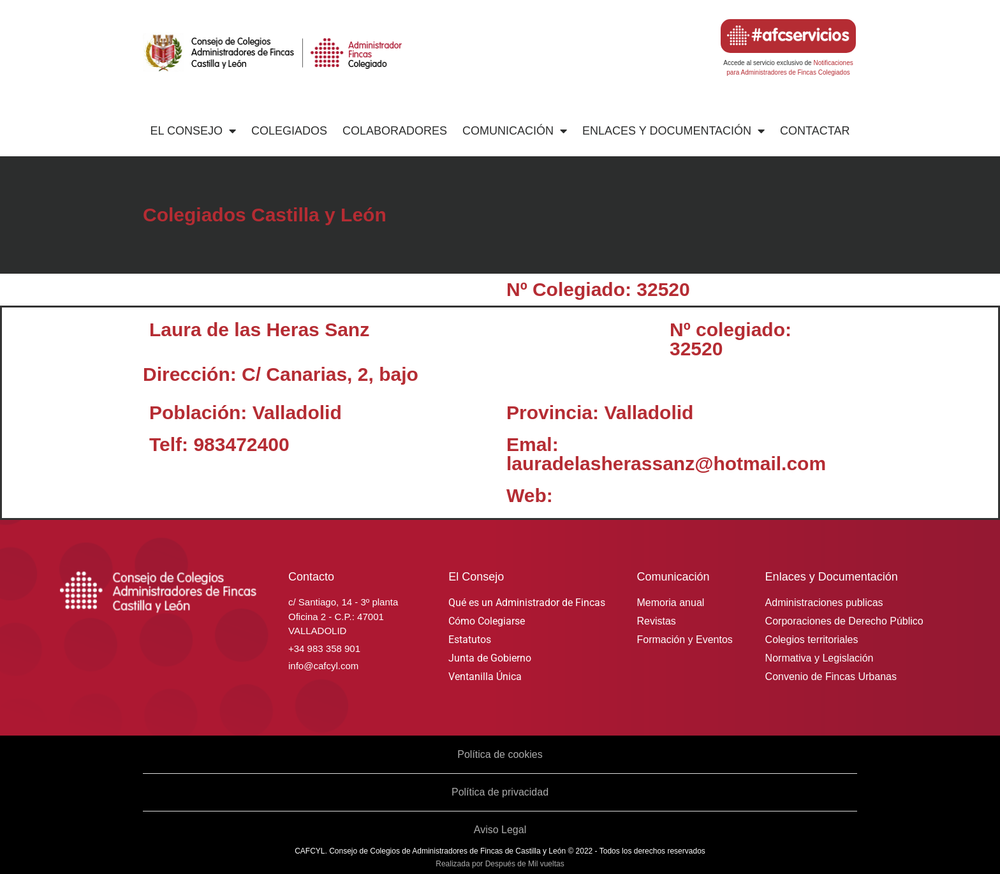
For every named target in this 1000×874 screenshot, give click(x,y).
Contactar (814, 130)
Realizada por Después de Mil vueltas (500, 863)
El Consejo (193, 131)
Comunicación (514, 131)
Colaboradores (394, 130)
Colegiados (289, 130)
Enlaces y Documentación (673, 131)
